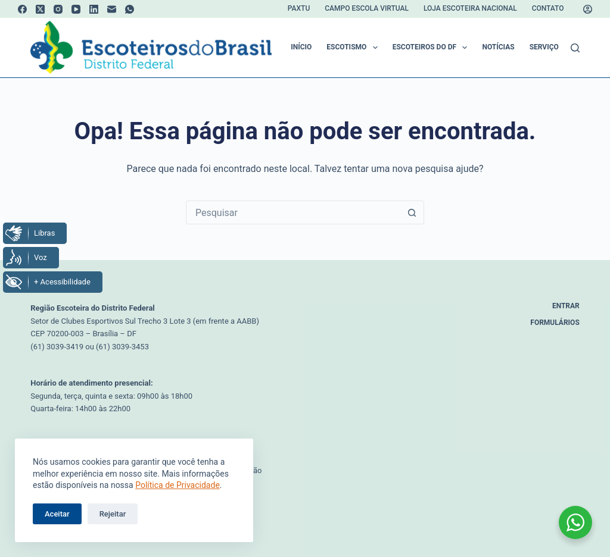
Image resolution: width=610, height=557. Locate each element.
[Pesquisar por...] (293, 212)
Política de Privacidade (177, 485)
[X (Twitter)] (40, 9)
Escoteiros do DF (432, 47)
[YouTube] (75, 9)
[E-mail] (111, 9)
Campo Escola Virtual (367, 8)
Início (301, 47)
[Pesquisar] (575, 47)
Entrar (566, 306)
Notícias (498, 47)
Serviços (554, 47)
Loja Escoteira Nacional (470, 8)
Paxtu (299, 8)
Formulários (555, 322)
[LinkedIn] (93, 9)
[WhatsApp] (129, 9)
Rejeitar (112, 513)
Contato (548, 8)
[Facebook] (22, 9)
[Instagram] (58, 9)
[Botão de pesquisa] (412, 212)
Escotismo (354, 47)
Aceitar (57, 513)
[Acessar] (587, 9)
